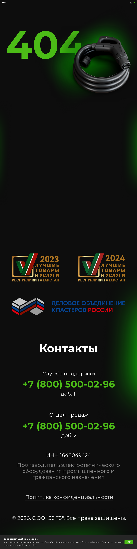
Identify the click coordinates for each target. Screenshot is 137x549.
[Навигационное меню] (134, 2)
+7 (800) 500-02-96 (68, 384)
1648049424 (75, 455)
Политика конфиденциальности (69, 497)
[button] (131, 2)
